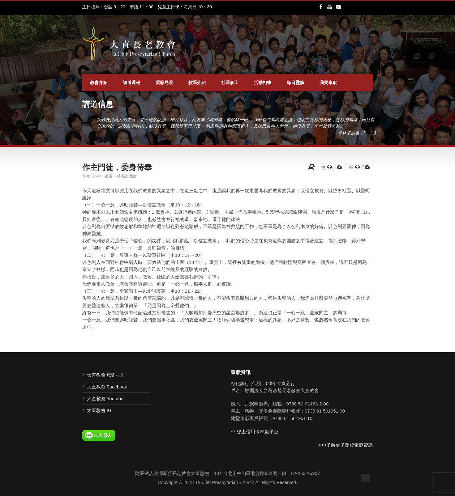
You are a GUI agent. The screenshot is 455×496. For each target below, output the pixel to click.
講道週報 (131, 82)
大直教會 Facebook (107, 386)
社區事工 (229, 82)
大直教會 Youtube (105, 398)
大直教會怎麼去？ (105, 375)
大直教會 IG (99, 410)
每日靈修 (295, 82)
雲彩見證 (164, 82)
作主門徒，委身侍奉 (117, 167)
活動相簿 (262, 82)
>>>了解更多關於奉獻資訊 (345, 444)
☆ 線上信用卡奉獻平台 (254, 431)
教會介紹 (98, 82)
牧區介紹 (197, 82)
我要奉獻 (328, 82)
